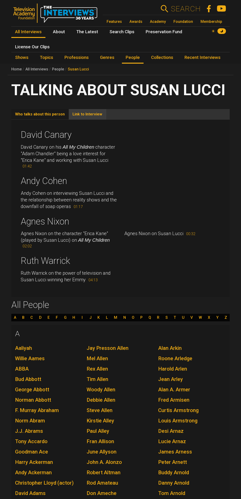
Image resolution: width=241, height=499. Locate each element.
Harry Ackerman (34, 462)
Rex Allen (97, 369)
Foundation (183, 21)
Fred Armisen (173, 400)
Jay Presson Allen (108, 348)
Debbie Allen (101, 400)
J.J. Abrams (29, 431)
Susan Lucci (78, 69)
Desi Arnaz (171, 431)
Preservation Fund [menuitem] (164, 31)
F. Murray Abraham (37, 410)
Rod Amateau (102, 483)
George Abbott (32, 390)
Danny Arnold (173, 483)
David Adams (30, 493)
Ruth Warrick (45, 261)
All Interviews (36, 69)
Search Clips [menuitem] (121, 31)
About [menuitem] (59, 31)
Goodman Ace (31, 452)
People (58, 69)
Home (16, 69)
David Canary (46, 135)
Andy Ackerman (33, 472)
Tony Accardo (31, 441)
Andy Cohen (44, 181)
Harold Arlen (172, 369)
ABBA (22, 369)
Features (114, 21)
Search (186, 8)
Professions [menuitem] (76, 57)
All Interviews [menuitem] (28, 31)
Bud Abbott (28, 379)
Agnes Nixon (45, 221)
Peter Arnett (172, 462)
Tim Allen (97, 379)
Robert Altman (103, 472)
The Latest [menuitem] (87, 31)
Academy (158, 21)
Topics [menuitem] (46, 57)
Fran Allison (100, 441)
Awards (135, 21)
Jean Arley (170, 379)
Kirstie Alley (100, 421)
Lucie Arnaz (172, 441)
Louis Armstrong (177, 421)
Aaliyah (23, 348)
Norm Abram (30, 421)
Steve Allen (99, 410)
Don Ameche (101, 493)
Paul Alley (98, 431)
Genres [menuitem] (107, 57)
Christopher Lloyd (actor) (44, 483)
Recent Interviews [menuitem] (203, 57)
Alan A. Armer (174, 390)
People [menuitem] (133, 57)
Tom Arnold (171, 493)
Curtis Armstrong (178, 410)
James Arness (175, 452)
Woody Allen (101, 390)
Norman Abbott (33, 400)
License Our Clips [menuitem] (32, 46)
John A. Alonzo (104, 462)
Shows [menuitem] (21, 57)
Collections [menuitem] (162, 57)
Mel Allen (97, 358)
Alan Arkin (170, 348)
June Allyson (101, 452)
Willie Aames (30, 358)
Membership (211, 21)
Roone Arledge (175, 358)
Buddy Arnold (173, 472)
